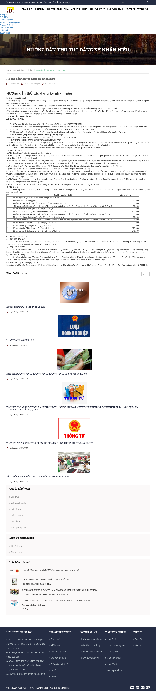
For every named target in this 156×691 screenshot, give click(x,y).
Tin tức (54, 670)
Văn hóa (139, 645)
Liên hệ (54, 676)
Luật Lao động (17, 515)
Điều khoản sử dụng (90, 645)
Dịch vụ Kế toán (54, 9)
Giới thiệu (39, 9)
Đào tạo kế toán (58, 658)
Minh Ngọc (65, 688)
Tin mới (138, 639)
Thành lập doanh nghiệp (75, 9)
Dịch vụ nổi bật (17, 552)
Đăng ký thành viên (90, 658)
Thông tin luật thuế (59, 664)
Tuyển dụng (142, 9)
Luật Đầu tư (16, 521)
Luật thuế (130, 9)
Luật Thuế (15, 497)
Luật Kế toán (16, 509)
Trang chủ (27, 9)
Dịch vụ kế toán (58, 651)
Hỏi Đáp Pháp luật (18, 527)
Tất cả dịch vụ (16, 546)
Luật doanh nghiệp (24, 70)
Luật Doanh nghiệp (18, 503)
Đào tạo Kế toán (115, 9)
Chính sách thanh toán (92, 651)
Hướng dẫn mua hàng (91, 639)
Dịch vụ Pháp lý (97, 9)
